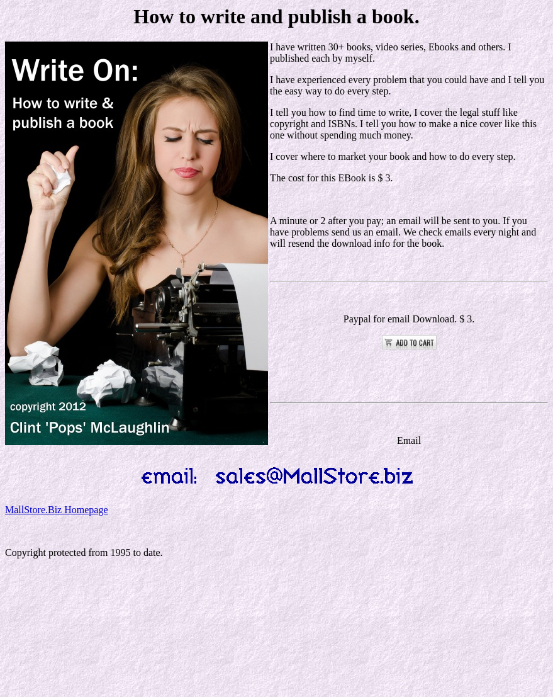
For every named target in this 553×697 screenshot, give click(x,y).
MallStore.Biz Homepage (56, 509)
